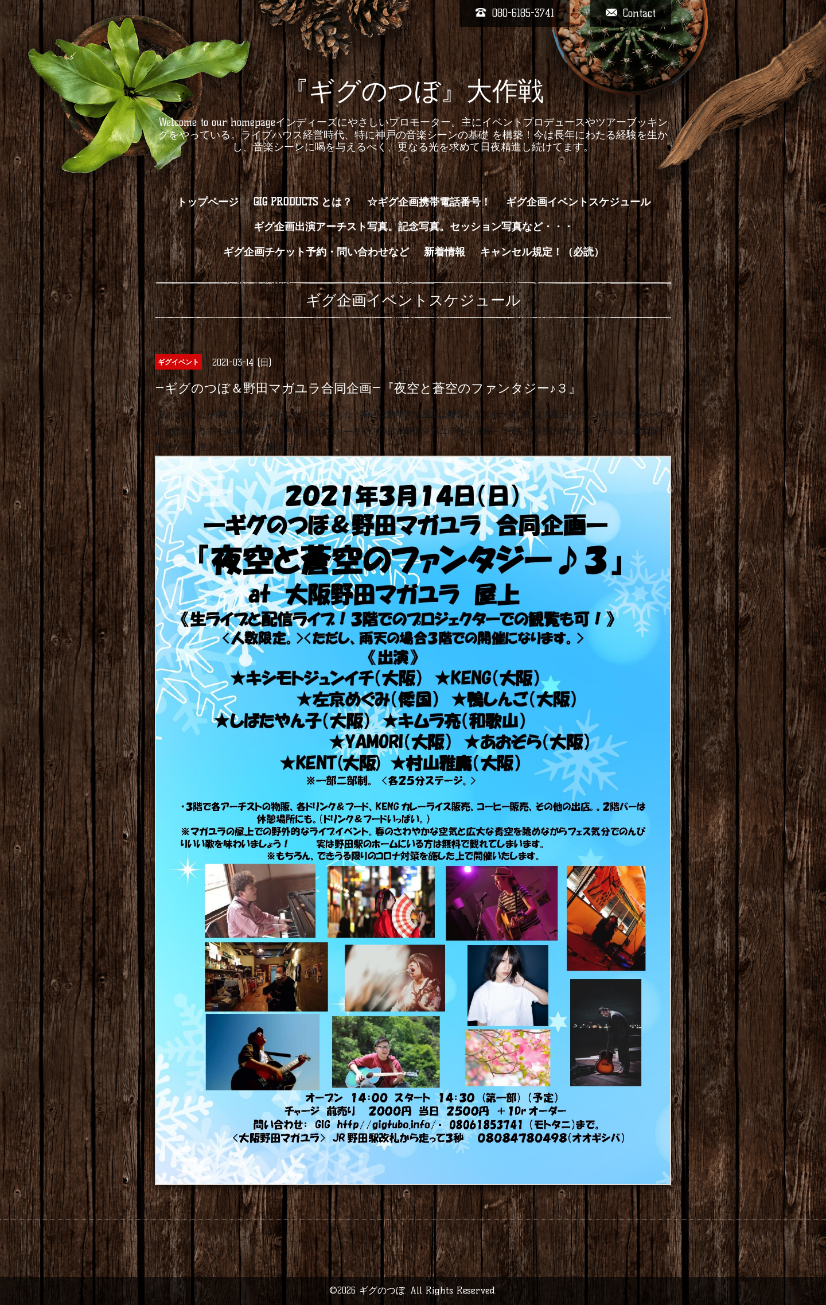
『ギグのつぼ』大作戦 (413, 90)
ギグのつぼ (382, 1290)
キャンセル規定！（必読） (542, 252)
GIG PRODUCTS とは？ (303, 202)
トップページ (208, 202)
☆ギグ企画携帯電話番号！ (429, 202)
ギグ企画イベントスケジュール (578, 202)
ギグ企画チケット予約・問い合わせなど (316, 252)
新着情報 (444, 252)
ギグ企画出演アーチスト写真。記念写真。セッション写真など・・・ (414, 226)
